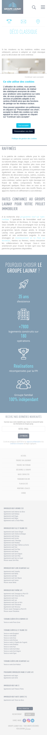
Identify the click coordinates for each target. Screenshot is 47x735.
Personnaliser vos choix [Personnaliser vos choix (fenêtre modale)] (23, 131)
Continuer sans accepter (34, 77)
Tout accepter (23, 125)
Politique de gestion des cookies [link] (24, 139)
